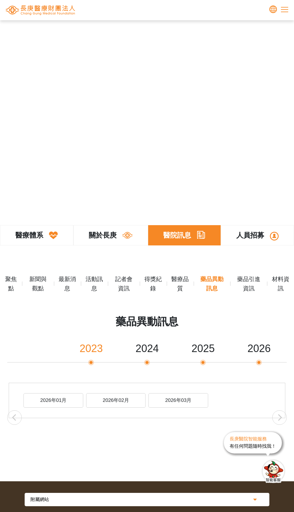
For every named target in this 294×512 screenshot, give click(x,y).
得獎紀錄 (153, 283)
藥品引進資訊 (248, 283)
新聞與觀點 (38, 283)
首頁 (114, 29)
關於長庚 (154, 29)
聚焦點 (11, 283)
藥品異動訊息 (202, 29)
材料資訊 (280, 283)
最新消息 (67, 283)
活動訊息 (94, 283)
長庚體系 (132, 29)
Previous (14, 417)
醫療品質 (180, 283)
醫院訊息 (175, 29)
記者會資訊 (124, 283)
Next (279, 417)
